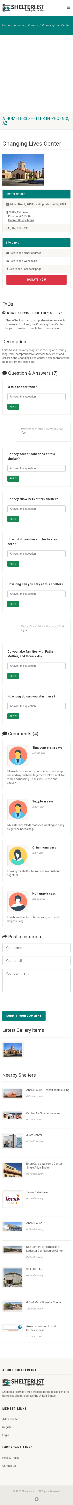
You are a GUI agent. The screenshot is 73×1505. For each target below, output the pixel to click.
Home (6, 25)
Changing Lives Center (56, 25)
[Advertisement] (36, 73)
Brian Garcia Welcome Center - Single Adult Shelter (45, 1165)
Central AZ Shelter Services (43, 1113)
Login (5, 1435)
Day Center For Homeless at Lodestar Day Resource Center (45, 1248)
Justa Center (34, 1135)
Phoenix (33, 25)
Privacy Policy (10, 1457)
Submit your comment (24, 1016)
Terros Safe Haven (37, 1192)
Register (7, 1427)
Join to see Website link (24, 260)
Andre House (34, 1223)
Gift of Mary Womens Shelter (44, 1302)
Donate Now (36, 279)
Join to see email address (25, 252)
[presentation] (32, 1003)
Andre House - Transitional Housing (47, 1089)
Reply (13, 406)
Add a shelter (10, 1419)
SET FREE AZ (34, 1269)
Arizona (19, 25)
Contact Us (9, 1465)
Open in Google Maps (21, 220)
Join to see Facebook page (25, 268)
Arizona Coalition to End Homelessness (41, 1328)
